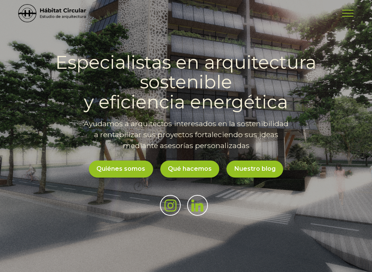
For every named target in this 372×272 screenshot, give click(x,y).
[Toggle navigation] (348, 13)
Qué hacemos (190, 168)
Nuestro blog (255, 168)
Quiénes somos (120, 168)
